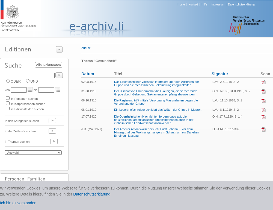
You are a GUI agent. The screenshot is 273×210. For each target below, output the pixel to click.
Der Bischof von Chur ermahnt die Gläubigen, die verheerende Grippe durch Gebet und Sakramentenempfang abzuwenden (155, 92)
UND (34, 81)
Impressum (217, 4)
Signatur (220, 73)
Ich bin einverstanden (18, 203)
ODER (16, 81)
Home (181, 4)
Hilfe (204, 4)
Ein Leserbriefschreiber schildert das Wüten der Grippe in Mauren (157, 109)
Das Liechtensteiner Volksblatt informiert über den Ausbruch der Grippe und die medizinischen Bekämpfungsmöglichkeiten (156, 83)
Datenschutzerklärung (241, 4)
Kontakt (193, 4)
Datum (87, 73)
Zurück (86, 47)
